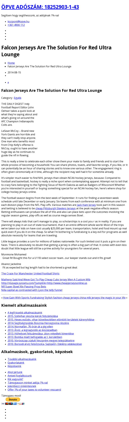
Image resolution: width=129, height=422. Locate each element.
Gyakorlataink (16, 362)
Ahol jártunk (15, 372)
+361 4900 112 (16, 25)
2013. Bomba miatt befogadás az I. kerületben (35, 337)
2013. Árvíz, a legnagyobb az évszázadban (32, 330)
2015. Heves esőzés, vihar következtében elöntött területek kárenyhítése (51, 319)
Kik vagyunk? (15, 379)
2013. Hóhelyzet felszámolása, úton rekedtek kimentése (41, 333)
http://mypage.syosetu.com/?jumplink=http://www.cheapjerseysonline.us (44, 283)
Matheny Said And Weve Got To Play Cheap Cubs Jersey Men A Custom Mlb (45, 279)
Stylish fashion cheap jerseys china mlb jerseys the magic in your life (85, 297)
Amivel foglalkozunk (20, 375)
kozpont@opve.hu (18, 21)
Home (11, 63)
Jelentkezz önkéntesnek (22, 386)
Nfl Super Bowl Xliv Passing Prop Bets (23, 286)
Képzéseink (14, 366)
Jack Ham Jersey (86, 205)
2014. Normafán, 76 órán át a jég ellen (30, 326)
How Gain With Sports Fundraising (23, 297)
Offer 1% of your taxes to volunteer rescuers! (34, 389)
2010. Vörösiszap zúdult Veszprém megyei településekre (41, 340)
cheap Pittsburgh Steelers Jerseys (55, 208)
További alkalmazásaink (22, 359)
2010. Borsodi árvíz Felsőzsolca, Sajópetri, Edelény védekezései (45, 344)
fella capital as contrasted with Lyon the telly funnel (31, 290)
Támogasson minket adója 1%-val (28, 382)
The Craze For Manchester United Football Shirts (30, 273)
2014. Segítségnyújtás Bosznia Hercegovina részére (38, 323)
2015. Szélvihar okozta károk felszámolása (33, 316)
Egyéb (17, 98)
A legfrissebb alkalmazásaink (25, 312)
